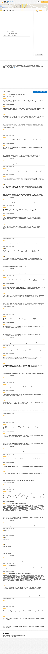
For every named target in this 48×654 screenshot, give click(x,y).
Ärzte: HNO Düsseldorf (7, 6)
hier (14, 67)
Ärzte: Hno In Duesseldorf (32, 58)
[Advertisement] (17, 21)
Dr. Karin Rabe (40, 58)
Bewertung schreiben (40, 91)
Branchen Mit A (24, 58)
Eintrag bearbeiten (39, 54)
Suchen (38, 1)
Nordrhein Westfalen (6, 58)
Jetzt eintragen (44, 1)
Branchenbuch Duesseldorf (16, 58)
